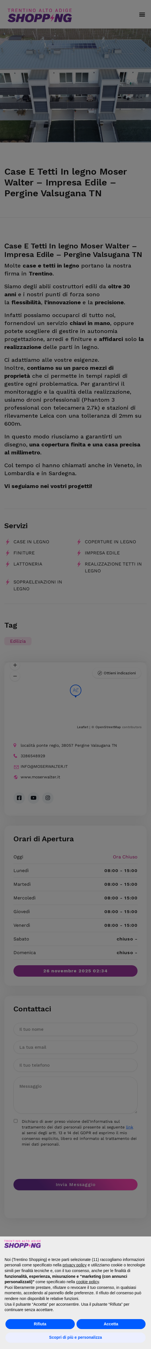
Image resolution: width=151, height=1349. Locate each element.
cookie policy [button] (87, 1281)
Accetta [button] (111, 1324)
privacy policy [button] (74, 1265)
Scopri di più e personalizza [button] (75, 1337)
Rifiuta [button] (40, 1324)
